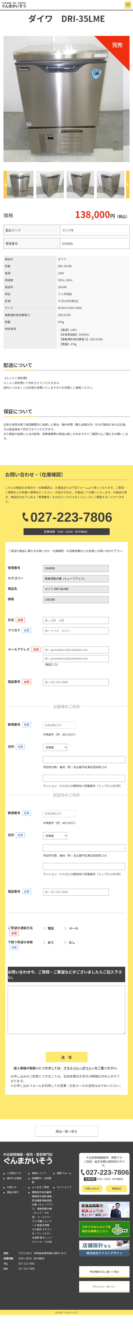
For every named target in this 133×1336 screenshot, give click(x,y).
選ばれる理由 (14, 1178)
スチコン (47, 1229)
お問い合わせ (92, 1188)
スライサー (38, 1241)
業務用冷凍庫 (39, 1196)
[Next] (128, 184)
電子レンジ (46, 1237)
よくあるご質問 (40, 1187)
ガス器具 (37, 1229)
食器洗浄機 (43, 1225)
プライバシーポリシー (79, 1068)
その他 (48, 1241)
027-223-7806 (66, 517)
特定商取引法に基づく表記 (104, 1271)
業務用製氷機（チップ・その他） (42, 1213)
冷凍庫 (35, 1237)
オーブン (36, 1233)
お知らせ (12, 1187)
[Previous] (5, 184)
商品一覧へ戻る (66, 1131)
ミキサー (47, 1233)
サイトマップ (64, 1187)
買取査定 (116, 1188)
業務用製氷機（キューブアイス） (42, 1204)
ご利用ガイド (14, 1173)
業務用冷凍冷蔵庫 (41, 1192)
